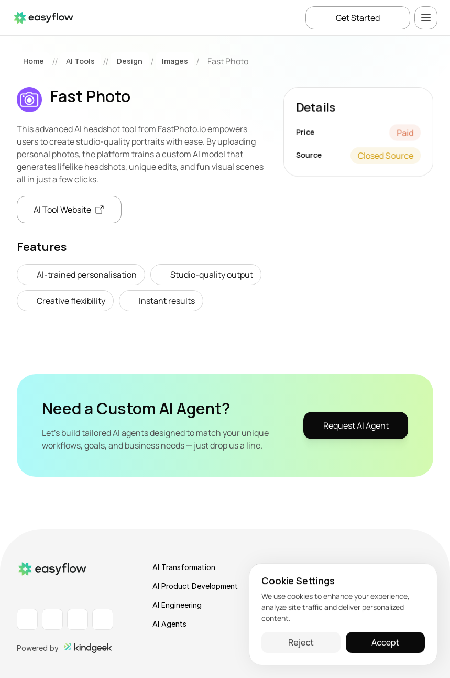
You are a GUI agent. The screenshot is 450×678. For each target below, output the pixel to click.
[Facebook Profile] (52, 619)
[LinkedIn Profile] (27, 619)
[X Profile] (102, 619)
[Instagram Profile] (77, 619)
